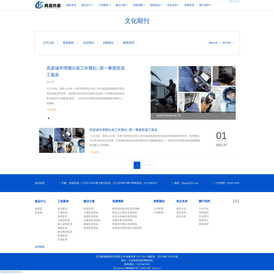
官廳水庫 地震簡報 (122, 220)
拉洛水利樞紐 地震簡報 (124, 216)
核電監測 (62, 235)
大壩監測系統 (91, 212)
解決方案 (89, 201)
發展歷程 (68, 42)
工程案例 (63, 201)
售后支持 (182, 201)
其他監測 (62, 239)
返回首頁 (40, 183)
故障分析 (181, 216)
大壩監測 (62, 212)
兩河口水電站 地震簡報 (124, 212)
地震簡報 (117, 201)
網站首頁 (71, 5)
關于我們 (227, 43)
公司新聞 (158, 208)
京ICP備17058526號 (167, 256)
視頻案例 (62, 208)
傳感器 (38, 208)
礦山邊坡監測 (64, 224)
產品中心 (40, 201)
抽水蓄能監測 (64, 231)
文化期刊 (88, 42)
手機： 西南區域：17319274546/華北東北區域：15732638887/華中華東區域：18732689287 (109, 183)
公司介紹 (48, 42)
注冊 (234, 5)
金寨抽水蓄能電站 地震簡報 (127, 228)
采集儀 (38, 212)
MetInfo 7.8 (131, 268)
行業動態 (158, 212)
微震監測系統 (91, 228)
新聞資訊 (159, 201)
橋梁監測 (62, 216)
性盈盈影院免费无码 (11, 272)
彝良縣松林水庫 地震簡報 (126, 208)
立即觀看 (51, 109)
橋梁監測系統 (91, 216)
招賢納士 (108, 42)
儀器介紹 (181, 208)
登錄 (221, 5)
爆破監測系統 (91, 224)
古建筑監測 (63, 220)
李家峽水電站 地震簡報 (124, 224)
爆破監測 (62, 228)
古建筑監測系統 (92, 220)
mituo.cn (156, 268)
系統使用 (181, 212)
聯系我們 (128, 42)
